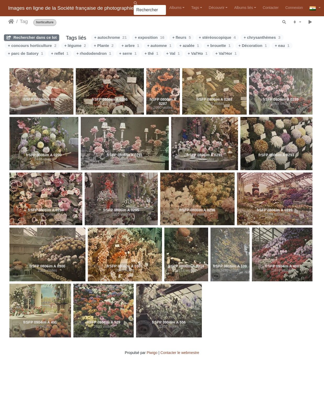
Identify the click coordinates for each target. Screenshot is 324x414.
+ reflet (59, 53)
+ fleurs (181, 37)
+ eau (282, 45)
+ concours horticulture (32, 45)
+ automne (159, 45)
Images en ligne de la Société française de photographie (71, 8)
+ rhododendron (93, 53)
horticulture (45, 22)
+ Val (173, 53)
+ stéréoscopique (217, 37)
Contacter (271, 8)
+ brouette (218, 45)
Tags (195, 8)
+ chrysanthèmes (262, 37)
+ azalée (189, 45)
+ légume (75, 45)
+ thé (151, 53)
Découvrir (216, 8)
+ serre (128, 53)
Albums (175, 8)
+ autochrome (110, 37)
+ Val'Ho (198, 53)
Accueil (11, 21)
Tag (24, 21)
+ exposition (150, 37)
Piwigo (152, 353)
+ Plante (104, 45)
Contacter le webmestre (179, 353)
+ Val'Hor (225, 53)
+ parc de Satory (25, 53)
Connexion (294, 8)
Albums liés (243, 8)
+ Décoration (253, 45)
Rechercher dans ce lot (32, 37)
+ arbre (130, 45)
